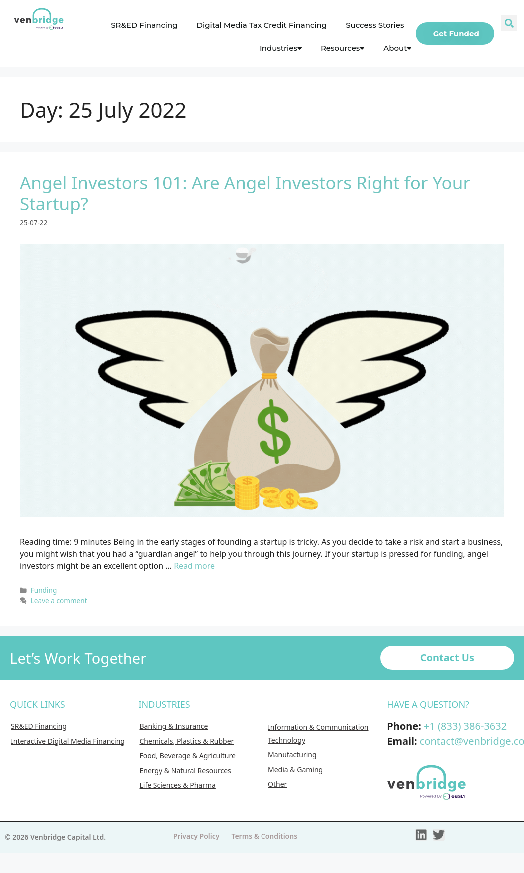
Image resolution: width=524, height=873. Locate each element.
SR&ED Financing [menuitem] (39, 726)
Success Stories (375, 25)
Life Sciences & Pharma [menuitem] (178, 785)
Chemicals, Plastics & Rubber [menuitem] (187, 741)
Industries (281, 48)
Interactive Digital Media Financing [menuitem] (68, 741)
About (397, 48)
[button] (509, 23)
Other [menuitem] (277, 784)
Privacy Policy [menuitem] (196, 836)
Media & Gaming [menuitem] (295, 769)
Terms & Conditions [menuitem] (264, 836)
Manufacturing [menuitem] (292, 754)
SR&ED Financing (144, 25)
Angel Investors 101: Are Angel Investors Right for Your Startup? (245, 193)
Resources (342, 48)
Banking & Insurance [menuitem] (174, 726)
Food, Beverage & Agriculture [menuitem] (188, 755)
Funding (44, 590)
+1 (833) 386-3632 (465, 726)
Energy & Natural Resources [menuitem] (185, 770)
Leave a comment (59, 600)
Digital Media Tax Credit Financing (262, 25)
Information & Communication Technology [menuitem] (318, 733)
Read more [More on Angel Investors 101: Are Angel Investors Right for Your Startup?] (194, 565)
